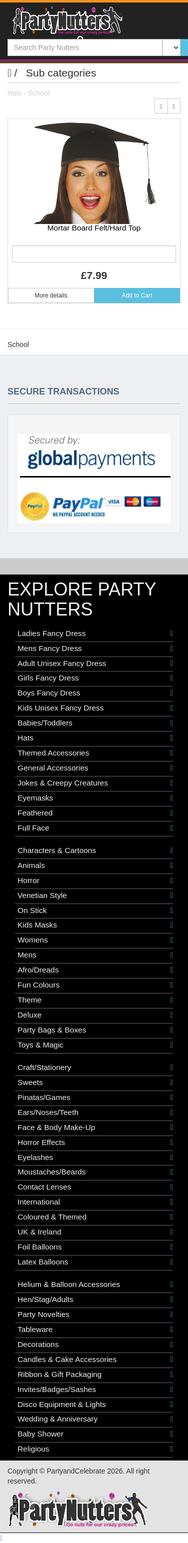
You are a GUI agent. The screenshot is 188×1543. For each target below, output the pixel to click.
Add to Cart (137, 295)
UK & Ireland (95, 1232)
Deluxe (95, 1015)
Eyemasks (95, 798)
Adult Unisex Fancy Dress (95, 664)
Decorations (95, 1344)
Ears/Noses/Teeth (95, 1112)
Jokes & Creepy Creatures (95, 783)
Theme (95, 1000)
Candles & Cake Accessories (95, 1360)
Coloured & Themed (95, 1217)
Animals (95, 866)
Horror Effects (95, 1142)
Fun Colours (95, 985)
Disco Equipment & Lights (95, 1404)
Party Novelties (95, 1314)
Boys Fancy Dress (95, 693)
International (95, 1202)
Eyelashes (95, 1158)
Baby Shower (95, 1434)
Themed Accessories (95, 753)
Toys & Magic (95, 1045)
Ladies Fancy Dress (95, 634)
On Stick (95, 910)
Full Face (95, 828)
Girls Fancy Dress (95, 678)
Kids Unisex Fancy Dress (95, 708)
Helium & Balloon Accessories (95, 1284)
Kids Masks (95, 925)
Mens (95, 955)
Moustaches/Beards (95, 1172)
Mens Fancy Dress (95, 648)
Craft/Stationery (95, 1068)
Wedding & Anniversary (95, 1419)
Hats (95, 738)
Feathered (95, 813)
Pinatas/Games (95, 1098)
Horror (95, 880)
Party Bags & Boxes (95, 1030)
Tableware (95, 1330)
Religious (95, 1449)
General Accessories (95, 768)
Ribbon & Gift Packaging (95, 1374)
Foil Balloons (95, 1247)
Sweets (95, 1082)
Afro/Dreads (95, 970)
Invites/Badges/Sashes (95, 1390)
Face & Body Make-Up (95, 1128)
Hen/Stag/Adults (95, 1300)
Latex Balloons (95, 1262)
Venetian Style (95, 896)
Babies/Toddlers (95, 723)
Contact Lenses (95, 1187)
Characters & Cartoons (95, 850)
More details (51, 295)
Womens (95, 940)
